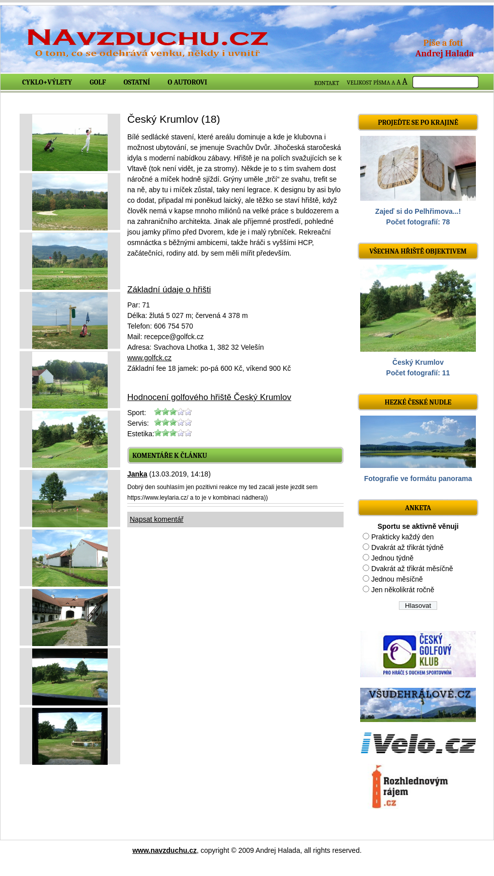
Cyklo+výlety (47, 82)
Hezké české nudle (418, 402)
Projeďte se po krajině (418, 122)
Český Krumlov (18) (173, 119)
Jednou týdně (392, 558)
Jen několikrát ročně (402, 590)
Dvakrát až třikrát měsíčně (412, 569)
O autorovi (187, 82)
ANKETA (418, 508)
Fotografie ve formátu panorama (418, 478)
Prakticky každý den (402, 537)
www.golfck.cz (149, 358)
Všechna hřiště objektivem (417, 251)
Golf (98, 82)
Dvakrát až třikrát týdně (407, 547)
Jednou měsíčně (397, 579)
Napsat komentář (157, 519)
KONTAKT (327, 83)
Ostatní (137, 82)
